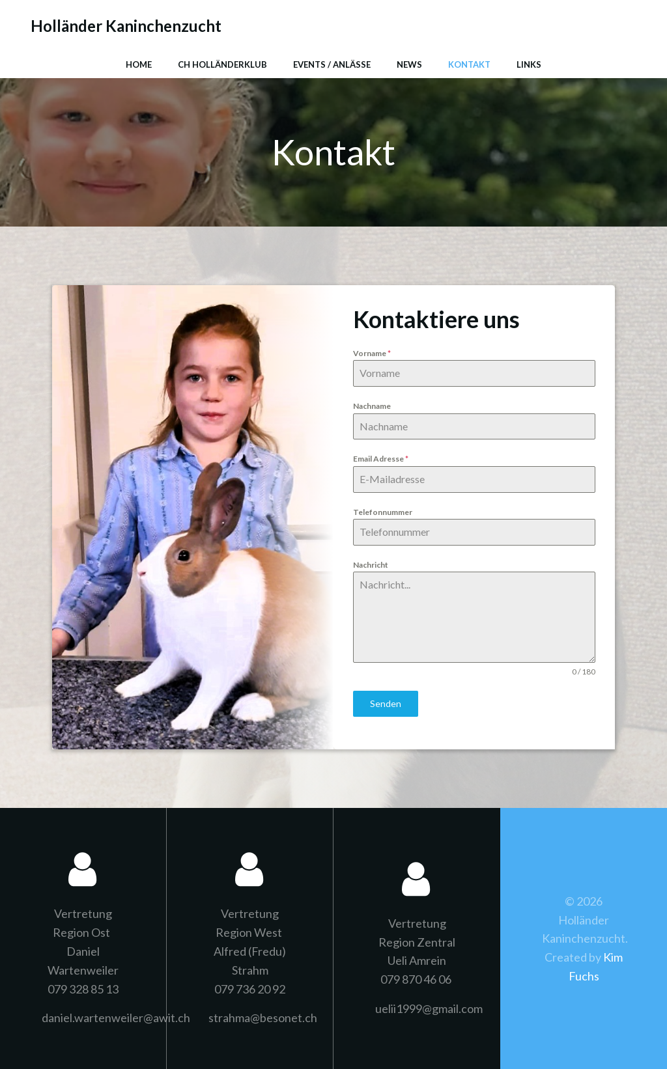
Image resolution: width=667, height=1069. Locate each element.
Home (139, 64)
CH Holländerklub (222, 64)
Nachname (372, 406)
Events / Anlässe (332, 64)
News (409, 64)
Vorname (372, 353)
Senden (385, 703)
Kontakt (469, 64)
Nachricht (370, 565)
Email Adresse (380, 459)
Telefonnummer (382, 512)
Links (529, 64)
